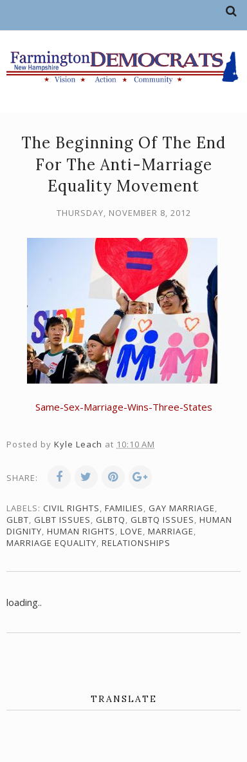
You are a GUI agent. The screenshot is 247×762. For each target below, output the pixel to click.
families (124, 508)
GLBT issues (62, 519)
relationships (136, 543)
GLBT (17, 519)
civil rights (71, 508)
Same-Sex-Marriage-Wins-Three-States (123, 406)
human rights (81, 531)
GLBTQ (110, 519)
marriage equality (51, 543)
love (131, 531)
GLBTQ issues (162, 519)
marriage (171, 531)
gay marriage (182, 508)
